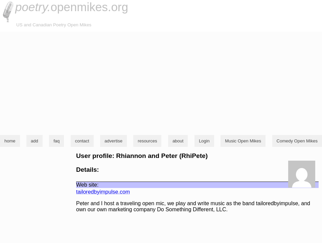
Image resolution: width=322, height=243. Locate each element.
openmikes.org (71, 7)
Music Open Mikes (243, 140)
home (10, 140)
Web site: (87, 185)
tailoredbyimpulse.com (103, 192)
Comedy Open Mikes (297, 140)
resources (147, 140)
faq (56, 140)
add (34, 140)
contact (82, 140)
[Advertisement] (161, 82)
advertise (113, 140)
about (178, 140)
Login (204, 140)
